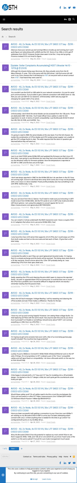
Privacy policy (52, 457)
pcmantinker (15, 59)
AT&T (46, 75)
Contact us (27, 457)
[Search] (74, 19)
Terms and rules (39, 457)
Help (60, 457)
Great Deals (51, 59)
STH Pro (5, 457)
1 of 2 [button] (5, 449)
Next (14, 449)
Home (66, 457)
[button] (4, 19)
